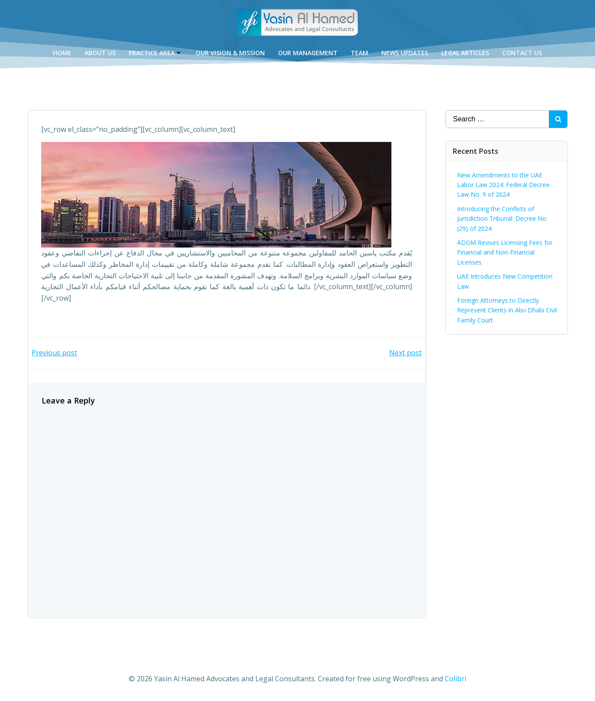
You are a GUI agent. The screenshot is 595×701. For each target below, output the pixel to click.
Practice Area (156, 53)
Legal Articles (465, 53)
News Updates (404, 53)
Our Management (308, 53)
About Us (100, 53)
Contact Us (522, 53)
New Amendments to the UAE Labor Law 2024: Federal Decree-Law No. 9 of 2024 (504, 185)
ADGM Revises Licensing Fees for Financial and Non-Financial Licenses (505, 252)
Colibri (455, 678)
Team (359, 53)
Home (62, 53)
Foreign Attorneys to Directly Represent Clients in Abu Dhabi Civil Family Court (507, 310)
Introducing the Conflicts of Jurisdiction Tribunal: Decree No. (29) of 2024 (502, 219)
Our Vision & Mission (230, 53)
